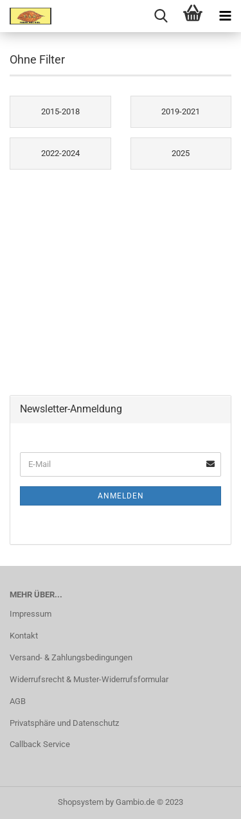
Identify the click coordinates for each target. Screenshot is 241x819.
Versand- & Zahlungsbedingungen (71, 657)
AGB (18, 701)
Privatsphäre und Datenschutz (64, 723)
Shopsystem (80, 802)
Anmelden (121, 495)
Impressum (30, 614)
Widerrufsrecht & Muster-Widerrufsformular (89, 679)
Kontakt (24, 635)
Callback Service (40, 744)
